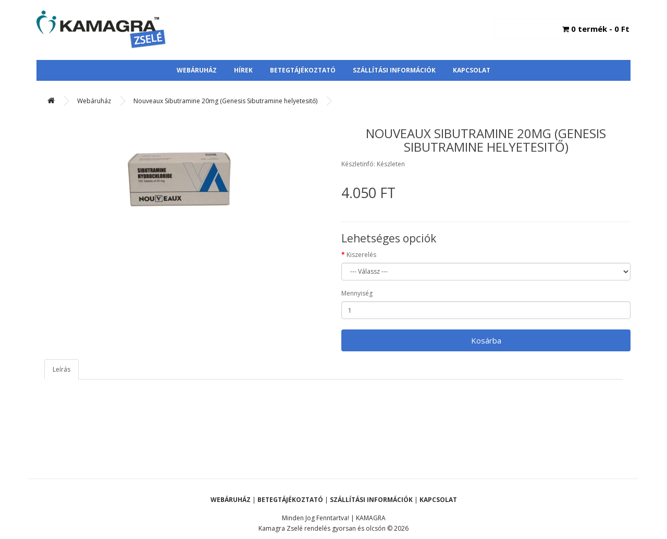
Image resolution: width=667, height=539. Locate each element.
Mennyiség (357, 293)
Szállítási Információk (394, 70)
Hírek (243, 70)
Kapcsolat (471, 70)
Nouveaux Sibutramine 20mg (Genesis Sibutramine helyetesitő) (225, 100)
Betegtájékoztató (303, 70)
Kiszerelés (361, 254)
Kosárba (486, 340)
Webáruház (197, 70)
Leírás (61, 369)
